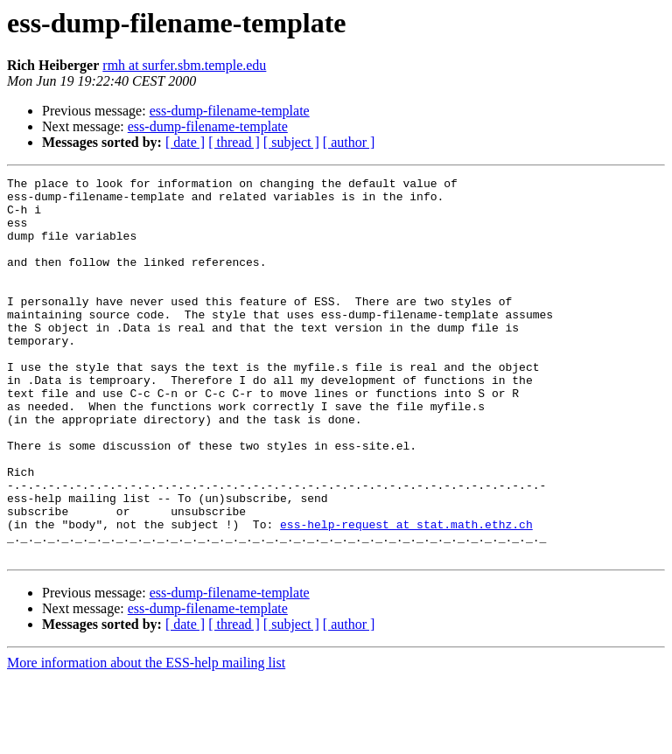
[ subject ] (291, 142)
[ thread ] (234, 142)
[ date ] (185, 142)
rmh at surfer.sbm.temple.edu (184, 65)
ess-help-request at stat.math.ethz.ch (406, 595)
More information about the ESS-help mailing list (146, 738)
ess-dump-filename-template (230, 110)
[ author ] (349, 142)
